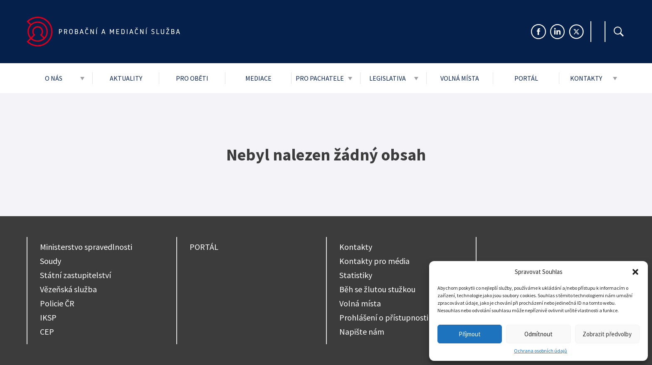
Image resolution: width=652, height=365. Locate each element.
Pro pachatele (320, 78)
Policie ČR (57, 303)
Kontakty (586, 78)
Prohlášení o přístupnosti (383, 317)
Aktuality (126, 78)
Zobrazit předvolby (607, 334)
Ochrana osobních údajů (540, 351)
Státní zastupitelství (75, 275)
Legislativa (387, 78)
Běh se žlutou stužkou (377, 289)
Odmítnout (538, 334)
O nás (53, 78)
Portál (526, 78)
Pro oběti (192, 78)
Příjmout (470, 334)
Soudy (50, 261)
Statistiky (355, 275)
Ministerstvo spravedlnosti (86, 247)
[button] (635, 272)
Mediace (258, 78)
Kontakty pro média (374, 261)
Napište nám (361, 331)
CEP (47, 331)
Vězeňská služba (68, 289)
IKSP (48, 317)
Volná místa (459, 78)
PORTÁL (204, 247)
